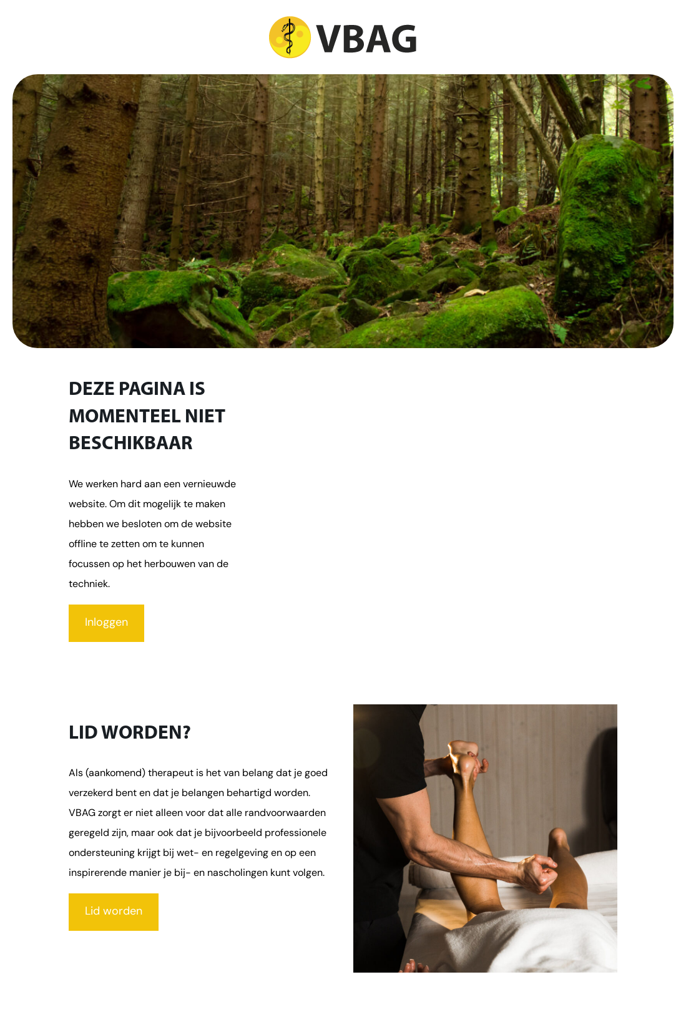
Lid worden (113, 912)
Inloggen (106, 623)
